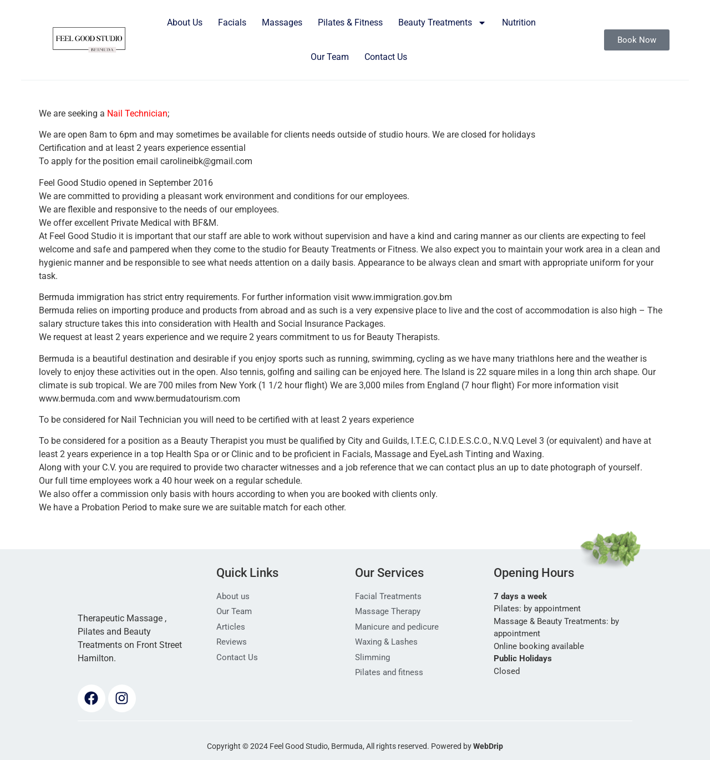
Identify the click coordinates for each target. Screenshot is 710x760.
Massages (282, 22)
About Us (184, 22)
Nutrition (519, 22)
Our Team (330, 57)
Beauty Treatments (442, 23)
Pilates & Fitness (350, 22)
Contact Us (385, 57)
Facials (232, 22)
